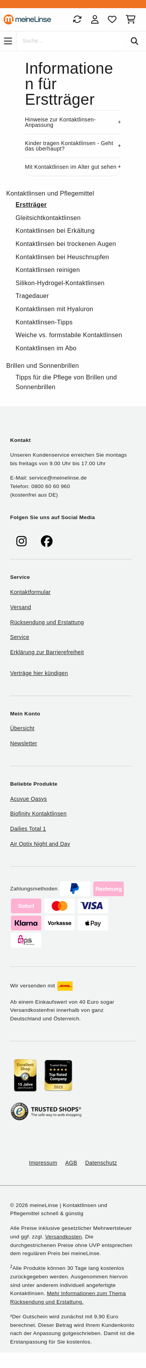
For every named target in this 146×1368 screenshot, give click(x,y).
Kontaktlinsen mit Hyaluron (54, 309)
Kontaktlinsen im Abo (46, 348)
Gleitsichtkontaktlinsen (48, 218)
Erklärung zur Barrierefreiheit (47, 652)
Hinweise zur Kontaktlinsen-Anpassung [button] (60, 122)
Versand (20, 607)
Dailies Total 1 (28, 829)
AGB (71, 1163)
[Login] (94, 19)
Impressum (43, 1163)
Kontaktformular (30, 592)
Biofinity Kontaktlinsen (38, 813)
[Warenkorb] (132, 19)
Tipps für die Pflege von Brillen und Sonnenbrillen (66, 382)
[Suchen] (134, 41)
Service (19, 637)
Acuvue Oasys (28, 799)
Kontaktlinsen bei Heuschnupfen (62, 257)
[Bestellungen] (77, 19)
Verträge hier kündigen (39, 673)
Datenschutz (101, 1163)
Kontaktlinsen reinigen (48, 270)
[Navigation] (8, 41)
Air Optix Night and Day (40, 844)
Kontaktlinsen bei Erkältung (55, 230)
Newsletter (23, 743)
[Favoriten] (112, 19)
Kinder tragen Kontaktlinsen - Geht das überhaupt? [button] (69, 146)
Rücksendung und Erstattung (47, 622)
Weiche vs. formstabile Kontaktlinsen (69, 335)
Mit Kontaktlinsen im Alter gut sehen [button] (70, 167)
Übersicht (22, 728)
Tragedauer (32, 296)
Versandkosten (63, 1237)
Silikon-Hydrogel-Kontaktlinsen (60, 283)
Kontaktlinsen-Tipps (44, 322)
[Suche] (69, 41)
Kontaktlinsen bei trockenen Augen (66, 244)
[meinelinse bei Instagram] (21, 541)
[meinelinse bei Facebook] (47, 541)
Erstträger (31, 204)
